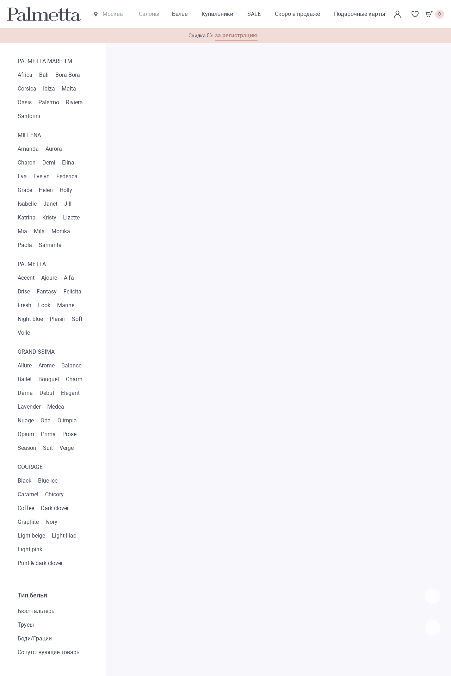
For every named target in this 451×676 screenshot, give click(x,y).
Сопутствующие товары (49, 652)
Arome (46, 365)
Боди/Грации (35, 638)
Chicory (54, 494)
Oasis (25, 102)
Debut (46, 393)
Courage (30, 467)
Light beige (31, 535)
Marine (65, 305)
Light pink (30, 549)
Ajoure (49, 277)
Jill (68, 203)
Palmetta (32, 264)
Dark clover (55, 508)
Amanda (28, 148)
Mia (22, 231)
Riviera (74, 102)
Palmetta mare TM (45, 61)
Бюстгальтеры (37, 611)
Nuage (26, 420)
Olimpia (67, 420)
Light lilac (64, 535)
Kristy (49, 217)
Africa (25, 75)
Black (24, 480)
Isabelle (27, 203)
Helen (46, 190)
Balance (71, 365)
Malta (69, 88)
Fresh (24, 305)
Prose (69, 434)
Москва (108, 14)
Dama (25, 393)
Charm (74, 379)
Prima (48, 434)
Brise (24, 291)
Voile (24, 332)
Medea (55, 406)
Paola (25, 245)
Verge (67, 448)
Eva (22, 176)
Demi (48, 162)
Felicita (72, 291)
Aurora (53, 148)
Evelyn (41, 176)
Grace (25, 190)
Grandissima (36, 351)
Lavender (29, 406)
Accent (26, 277)
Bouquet (48, 379)
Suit (48, 448)
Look (44, 305)
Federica (67, 176)
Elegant (70, 393)
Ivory (51, 522)
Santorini (29, 116)
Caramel (28, 494)
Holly (66, 190)
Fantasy (47, 291)
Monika (60, 231)
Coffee (26, 508)
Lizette (71, 217)
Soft (77, 319)
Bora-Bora (67, 75)
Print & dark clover (40, 563)
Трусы (26, 624)
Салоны (149, 14)
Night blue (30, 319)
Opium (26, 434)
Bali (44, 75)
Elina (68, 162)
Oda (46, 420)
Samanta (50, 245)
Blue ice (47, 480)
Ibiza (49, 88)
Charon (27, 162)
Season (27, 448)
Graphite (28, 522)
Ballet (25, 379)
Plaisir (57, 319)
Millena (29, 135)
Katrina (27, 217)
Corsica (27, 88)
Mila (39, 231)
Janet (50, 203)
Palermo (48, 102)
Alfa (69, 277)
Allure (25, 365)
